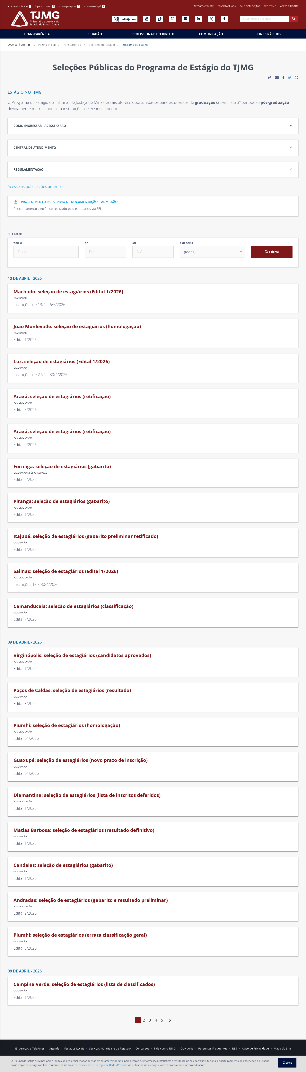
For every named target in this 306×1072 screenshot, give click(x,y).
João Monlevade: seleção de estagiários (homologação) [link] (77, 326)
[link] (270, 77)
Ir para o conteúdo (19, 6)
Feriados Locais (74, 1048)
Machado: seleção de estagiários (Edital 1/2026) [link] (68, 291)
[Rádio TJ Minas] (124, 19)
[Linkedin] (198, 19)
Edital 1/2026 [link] (25, 339)
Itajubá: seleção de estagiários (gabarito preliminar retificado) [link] (85, 536)
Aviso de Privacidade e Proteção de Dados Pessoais (97, 1065)
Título (17, 243)
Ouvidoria (186, 1048)
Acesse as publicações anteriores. (37, 186)
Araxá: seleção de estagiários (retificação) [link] (62, 396)
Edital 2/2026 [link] (25, 444)
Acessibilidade (289, 6)
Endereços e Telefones (30, 1048)
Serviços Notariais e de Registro (110, 1048)
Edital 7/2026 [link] (25, 619)
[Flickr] (185, 19)
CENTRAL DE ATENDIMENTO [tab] (153, 147)
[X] (211, 19)
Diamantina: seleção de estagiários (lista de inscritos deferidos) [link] (87, 795)
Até (134, 243)
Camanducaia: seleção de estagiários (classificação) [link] (73, 606)
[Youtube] (146, 19)
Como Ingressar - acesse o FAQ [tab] (153, 125)
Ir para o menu (45, 6)
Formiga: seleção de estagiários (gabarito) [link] (62, 466)
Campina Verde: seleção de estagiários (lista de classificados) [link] (84, 984)
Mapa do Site (282, 1048)
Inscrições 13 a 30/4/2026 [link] (35, 584)
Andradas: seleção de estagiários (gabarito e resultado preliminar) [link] (90, 900)
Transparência (227, 6)
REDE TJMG (270, 6)
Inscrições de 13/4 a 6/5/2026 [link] (39, 304)
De (86, 243)
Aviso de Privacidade (255, 1048)
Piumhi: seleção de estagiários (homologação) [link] (66, 725)
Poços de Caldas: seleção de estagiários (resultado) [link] (72, 690)
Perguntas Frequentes (212, 1048)
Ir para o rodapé (94, 6)
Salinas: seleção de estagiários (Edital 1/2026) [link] (65, 571)
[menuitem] (19, 6)
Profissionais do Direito (153, 34)
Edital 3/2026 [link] (25, 409)
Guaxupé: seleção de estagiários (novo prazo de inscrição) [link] (80, 760)
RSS (234, 1048)
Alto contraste (204, 6)
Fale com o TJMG (250, 6)
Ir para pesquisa (69, 6)
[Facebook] (224, 19)
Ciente (287, 1062)
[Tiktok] (159, 19)
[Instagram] (172, 19)
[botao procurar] (293, 19)
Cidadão (95, 34)
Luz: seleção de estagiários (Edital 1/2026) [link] (61, 361)
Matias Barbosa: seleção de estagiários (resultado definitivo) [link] (83, 830)
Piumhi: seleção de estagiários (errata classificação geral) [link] (80, 935)
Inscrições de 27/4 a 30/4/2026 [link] (40, 374)
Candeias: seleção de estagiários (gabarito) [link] (63, 865)
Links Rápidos (269, 34)
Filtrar (271, 252)
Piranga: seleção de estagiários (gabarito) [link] (61, 501)
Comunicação (211, 34)
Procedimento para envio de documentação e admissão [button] (65, 202)
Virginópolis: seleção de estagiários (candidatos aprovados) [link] (82, 655)
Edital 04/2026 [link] (26, 738)
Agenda (54, 1048)
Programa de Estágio (101, 44)
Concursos (142, 1048)
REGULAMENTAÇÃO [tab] (153, 169)
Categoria (186, 243)
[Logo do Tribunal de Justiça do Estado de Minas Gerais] (36, 21)
